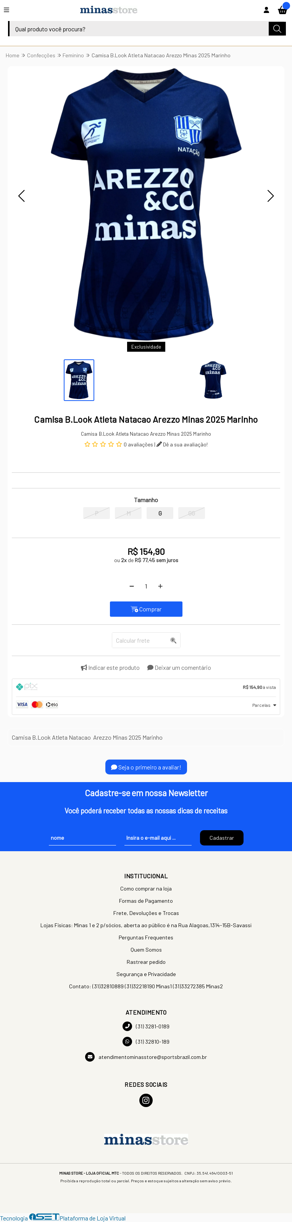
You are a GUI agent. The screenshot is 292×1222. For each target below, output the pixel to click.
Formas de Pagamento (146, 900)
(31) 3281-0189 (146, 1026)
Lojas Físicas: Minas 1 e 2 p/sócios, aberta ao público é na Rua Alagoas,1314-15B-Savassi (146, 925)
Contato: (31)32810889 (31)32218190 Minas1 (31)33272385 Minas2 (146, 986)
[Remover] (131, 586)
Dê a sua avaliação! (182, 444)
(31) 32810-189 (146, 1041)
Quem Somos (146, 949)
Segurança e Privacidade (146, 974)
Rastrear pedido (146, 962)
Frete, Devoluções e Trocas (146, 913)
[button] (21, 196)
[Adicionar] (160, 586)
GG (191, 513)
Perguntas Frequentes (146, 937)
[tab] (146, 688)
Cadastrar (222, 837)
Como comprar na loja (146, 888)
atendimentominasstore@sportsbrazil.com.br (146, 1057)
